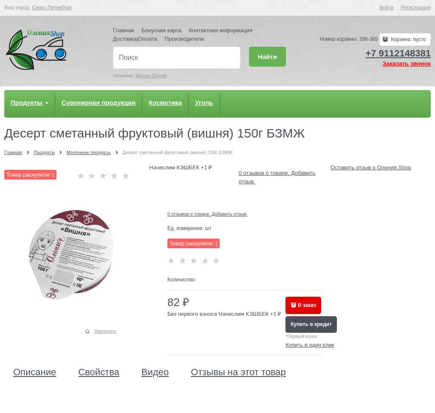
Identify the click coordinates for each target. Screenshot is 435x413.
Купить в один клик (309, 345)
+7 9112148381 (398, 53)
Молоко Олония (151, 75)
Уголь (204, 102)
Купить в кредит (311, 324)
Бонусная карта (161, 30)
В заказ (307, 305)
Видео (155, 372)
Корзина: (408, 39)
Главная (123, 30)
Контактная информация (220, 30)
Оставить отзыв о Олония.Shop (370, 167)
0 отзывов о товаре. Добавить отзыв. (207, 213)
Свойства (98, 372)
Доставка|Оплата (135, 39)
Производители (184, 39)
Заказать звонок (407, 63)
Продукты (29, 102)
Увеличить (105, 331)
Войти (386, 8)
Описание (34, 372)
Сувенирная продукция (99, 102)
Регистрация (416, 8)
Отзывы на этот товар (238, 372)
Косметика (165, 102)
